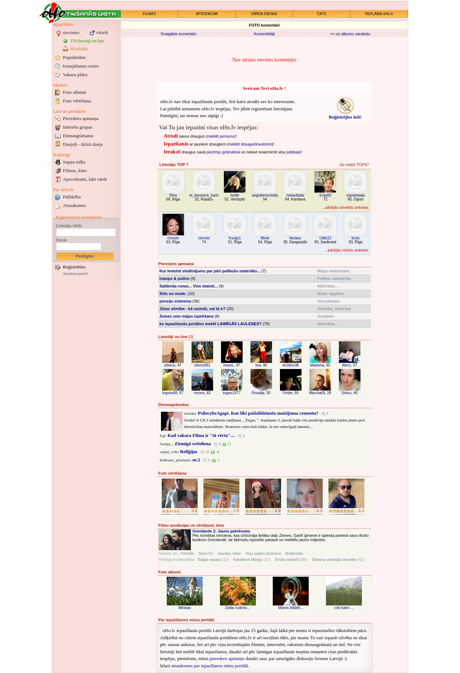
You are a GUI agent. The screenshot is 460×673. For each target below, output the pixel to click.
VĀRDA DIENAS (264, 14)
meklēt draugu (240, 144)
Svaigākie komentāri (178, 34)
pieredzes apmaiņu (227, 658)
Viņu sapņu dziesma (263, 553)
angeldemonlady (265, 195)
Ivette (234, 195)
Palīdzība (72, 196)
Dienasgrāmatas (78, 135)
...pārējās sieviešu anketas (345, 207)
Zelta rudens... (237, 607)
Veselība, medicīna (334, 308)
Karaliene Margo (247, 559)
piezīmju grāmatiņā (223, 152)
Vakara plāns (75, 74)
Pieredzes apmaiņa (81, 118)
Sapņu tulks (74, 162)
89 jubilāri (79, 48)
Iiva (258, 365)
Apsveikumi (85, 179)
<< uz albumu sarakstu (350, 34)
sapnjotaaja (355, 195)
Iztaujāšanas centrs (81, 66)
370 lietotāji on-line (87, 40)
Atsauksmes (74, 205)
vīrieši (102, 32)
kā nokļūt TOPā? (354, 164)
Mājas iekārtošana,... (335, 271)
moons (199, 393)
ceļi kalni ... (344, 607)
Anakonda (294, 553)
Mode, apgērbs (330, 293)
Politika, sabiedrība (334, 278)
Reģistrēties (74, 266)
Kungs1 (235, 238)
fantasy (295, 238)
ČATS (321, 14)
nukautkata (295, 195)
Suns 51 (205, 553)
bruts (355, 238)
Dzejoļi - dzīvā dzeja (83, 144)
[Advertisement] (86, 391)
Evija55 (325, 195)
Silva (173, 195)
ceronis (204, 238)
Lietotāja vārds (69, 225)
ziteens (169, 365)
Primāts (187, 553)
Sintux (346, 393)
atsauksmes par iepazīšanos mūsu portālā (209, 665)
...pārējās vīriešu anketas (346, 250)
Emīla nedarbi (287, 559)
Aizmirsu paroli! (75, 274)
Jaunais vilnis (229, 553)
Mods (265, 238)
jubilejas (294, 152)
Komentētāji (264, 34)
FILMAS (149, 14)
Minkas (184, 607)
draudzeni (263, 144)
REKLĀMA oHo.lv (379, 14)
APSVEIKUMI (207, 14)
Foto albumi (74, 92)
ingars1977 (231, 393)
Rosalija (258, 393)
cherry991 (202, 365)
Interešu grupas (77, 127)
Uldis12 (325, 238)
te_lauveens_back (203, 195)
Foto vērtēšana (77, 100)
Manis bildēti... (290, 607)
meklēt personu (220, 136)
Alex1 (346, 365)
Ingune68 (169, 393)
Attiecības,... (328, 286)
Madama (317, 365)
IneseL (228, 365)
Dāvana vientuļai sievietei (334, 559)
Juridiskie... (327, 316)
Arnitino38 (290, 365)
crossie (173, 238)
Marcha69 (317, 393)
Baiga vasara (209, 559)
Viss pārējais (328, 301)
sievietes (71, 32)
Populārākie (74, 57)
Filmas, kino (75, 170)
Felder (287, 393)
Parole (61, 240)
